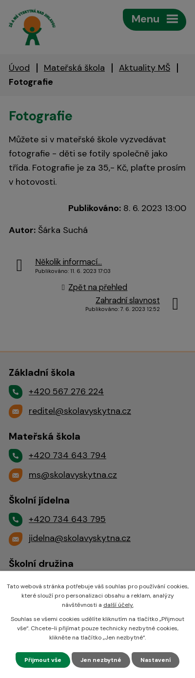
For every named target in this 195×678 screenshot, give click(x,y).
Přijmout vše (42, 660)
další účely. (118, 605)
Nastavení (155, 660)
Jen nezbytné (100, 660)
